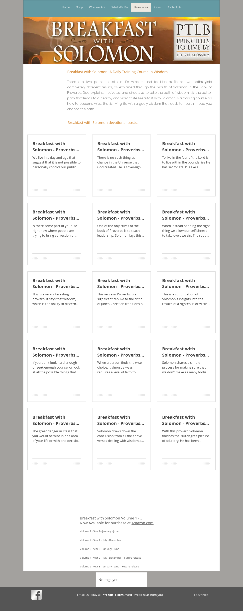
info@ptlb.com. (113, 595)
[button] (119, 7)
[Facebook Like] (50, 595)
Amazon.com (143, 522)
